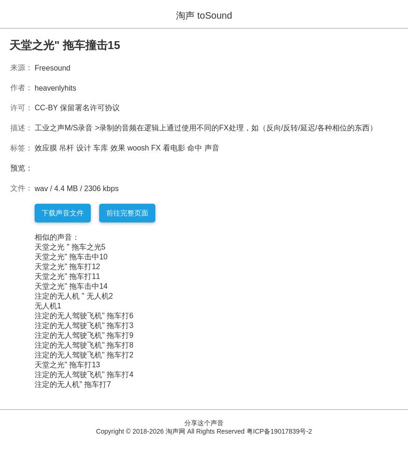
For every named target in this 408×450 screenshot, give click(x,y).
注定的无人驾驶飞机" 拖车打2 (84, 355)
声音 (211, 148)
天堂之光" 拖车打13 (67, 365)
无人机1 (48, 306)
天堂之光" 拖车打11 (67, 276)
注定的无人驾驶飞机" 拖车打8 (84, 345)
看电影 (174, 148)
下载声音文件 (63, 213)
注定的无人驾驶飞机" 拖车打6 (84, 316)
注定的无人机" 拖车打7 (73, 384)
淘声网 (175, 431)
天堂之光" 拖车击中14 (71, 286)
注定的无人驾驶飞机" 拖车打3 (84, 325)
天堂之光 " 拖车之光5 (70, 247)
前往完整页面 (127, 213)
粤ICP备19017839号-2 (279, 431)
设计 (83, 148)
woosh (138, 148)
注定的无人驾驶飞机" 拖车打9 (84, 335)
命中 (194, 148)
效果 (117, 148)
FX (155, 148)
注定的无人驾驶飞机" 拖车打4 (84, 375)
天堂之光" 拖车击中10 (71, 257)
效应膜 (46, 148)
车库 (100, 148)
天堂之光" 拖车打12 (67, 267)
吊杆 (66, 148)
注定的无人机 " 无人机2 (74, 296)
